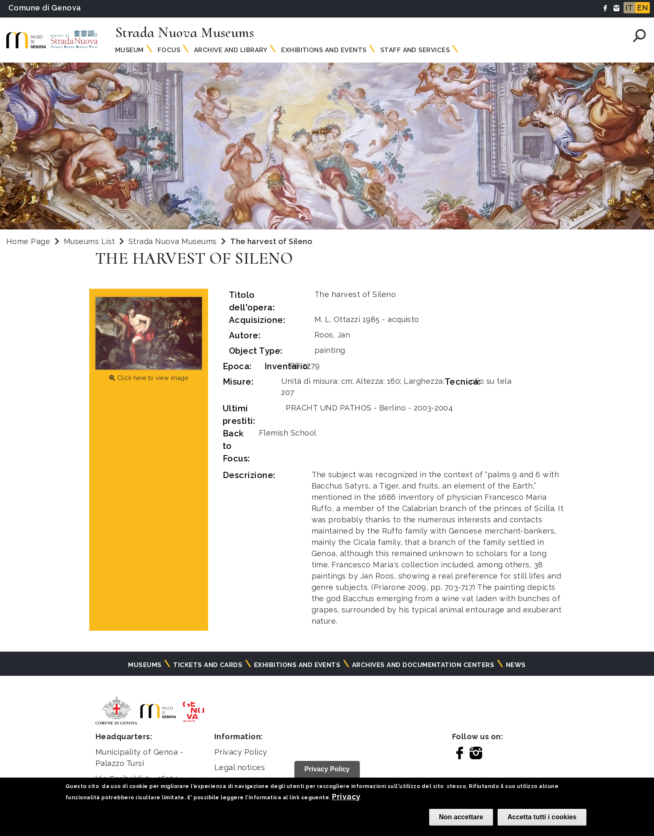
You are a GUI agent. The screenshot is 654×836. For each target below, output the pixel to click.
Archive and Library (230, 50)
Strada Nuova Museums (173, 241)
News (516, 665)
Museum (129, 50)
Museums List (89, 241)
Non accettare (461, 817)
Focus (169, 50)
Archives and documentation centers (423, 665)
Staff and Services (415, 50)
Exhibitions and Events (324, 50)
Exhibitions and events (297, 665)
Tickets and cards (207, 665)
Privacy (346, 796)
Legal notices (239, 767)
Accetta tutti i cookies (542, 817)
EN (642, 7)
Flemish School (288, 432)
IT (629, 7)
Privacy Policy (240, 752)
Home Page (28, 241)
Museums (144, 665)
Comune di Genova (44, 7)
